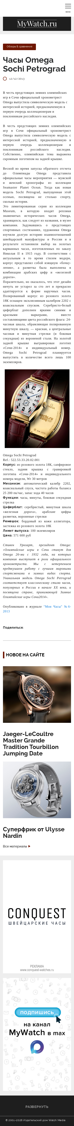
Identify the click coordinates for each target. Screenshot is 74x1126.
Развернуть (37, 1107)
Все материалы (15, 846)
